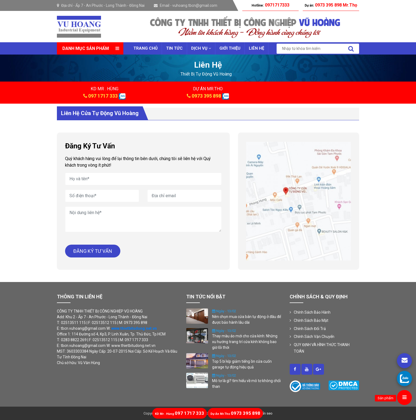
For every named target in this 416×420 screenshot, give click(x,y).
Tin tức (174, 48)
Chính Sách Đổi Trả (310, 328)
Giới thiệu (229, 48)
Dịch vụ (201, 48)
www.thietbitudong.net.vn (134, 328)
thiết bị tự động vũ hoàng (206, 74)
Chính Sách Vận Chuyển (314, 336)
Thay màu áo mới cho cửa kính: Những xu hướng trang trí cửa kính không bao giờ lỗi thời (244, 342)
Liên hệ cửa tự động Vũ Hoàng (100, 113)
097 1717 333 (103, 96)
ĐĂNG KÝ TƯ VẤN (92, 251)
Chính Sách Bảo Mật (311, 320)
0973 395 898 (206, 96)
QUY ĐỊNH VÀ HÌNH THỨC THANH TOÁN (322, 348)
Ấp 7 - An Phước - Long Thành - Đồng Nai (110, 5)
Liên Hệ (256, 48)
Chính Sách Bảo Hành (312, 312)
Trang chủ (145, 48)
